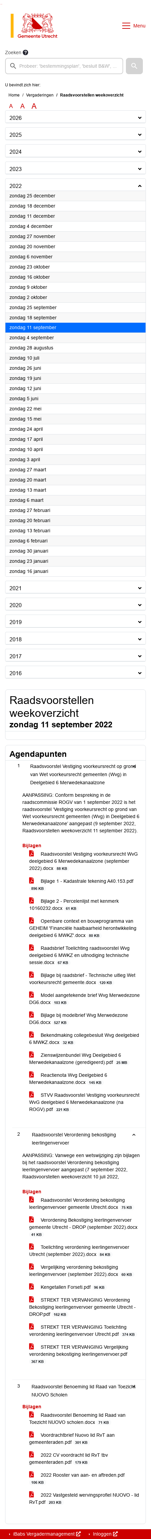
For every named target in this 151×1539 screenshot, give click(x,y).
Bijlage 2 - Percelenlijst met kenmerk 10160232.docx (74, 904)
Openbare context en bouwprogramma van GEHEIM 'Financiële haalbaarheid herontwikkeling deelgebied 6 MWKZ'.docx (82, 928)
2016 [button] (16, 673)
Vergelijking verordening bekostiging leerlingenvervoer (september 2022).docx (81, 1270)
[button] (134, 66)
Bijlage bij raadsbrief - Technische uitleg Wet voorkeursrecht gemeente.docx (82, 978)
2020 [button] (16, 605)
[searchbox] (64, 66)
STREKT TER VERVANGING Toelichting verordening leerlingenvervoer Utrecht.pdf (83, 1330)
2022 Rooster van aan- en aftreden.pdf (77, 1478)
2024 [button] (16, 152)
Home (14, 95)
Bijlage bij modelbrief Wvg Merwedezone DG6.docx (78, 1018)
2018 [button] (16, 639)
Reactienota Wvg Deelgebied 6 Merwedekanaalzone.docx (68, 1078)
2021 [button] (16, 588)
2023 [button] (16, 169)
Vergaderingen (40, 95)
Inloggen (105, 1534)
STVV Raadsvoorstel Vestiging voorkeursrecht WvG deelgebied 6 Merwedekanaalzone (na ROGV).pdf (84, 1102)
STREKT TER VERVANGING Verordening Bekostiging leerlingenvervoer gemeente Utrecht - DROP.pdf (82, 1307)
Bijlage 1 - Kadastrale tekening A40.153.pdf (81, 884)
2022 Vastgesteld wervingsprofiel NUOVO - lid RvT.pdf (84, 1498)
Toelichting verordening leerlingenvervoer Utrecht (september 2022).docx (79, 1250)
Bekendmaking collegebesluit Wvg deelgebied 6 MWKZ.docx (84, 1038)
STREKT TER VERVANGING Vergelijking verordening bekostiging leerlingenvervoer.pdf (78, 1354)
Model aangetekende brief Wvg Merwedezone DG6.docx (84, 998)
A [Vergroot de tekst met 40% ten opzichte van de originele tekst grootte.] (34, 106)
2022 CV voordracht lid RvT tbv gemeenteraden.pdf (68, 1458)
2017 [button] (16, 656)
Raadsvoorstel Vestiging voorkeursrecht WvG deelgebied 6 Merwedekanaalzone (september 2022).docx (83, 861)
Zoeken (13, 52)
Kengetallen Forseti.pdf (68, 1287)
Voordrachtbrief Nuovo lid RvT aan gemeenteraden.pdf (72, 1438)
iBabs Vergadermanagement (46, 1534)
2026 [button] (16, 118)
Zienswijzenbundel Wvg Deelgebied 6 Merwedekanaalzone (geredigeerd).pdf (79, 1058)
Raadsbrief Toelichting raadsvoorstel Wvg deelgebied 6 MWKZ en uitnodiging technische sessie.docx (79, 955)
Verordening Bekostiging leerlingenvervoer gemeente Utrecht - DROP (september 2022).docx (83, 1227)
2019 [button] (16, 622)
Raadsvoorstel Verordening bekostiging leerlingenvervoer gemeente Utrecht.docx (81, 1203)
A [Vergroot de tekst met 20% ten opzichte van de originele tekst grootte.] (22, 106)
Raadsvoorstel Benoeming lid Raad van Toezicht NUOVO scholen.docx (77, 1418)
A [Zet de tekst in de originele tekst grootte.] (11, 106)
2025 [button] (16, 135)
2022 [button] (16, 186)
